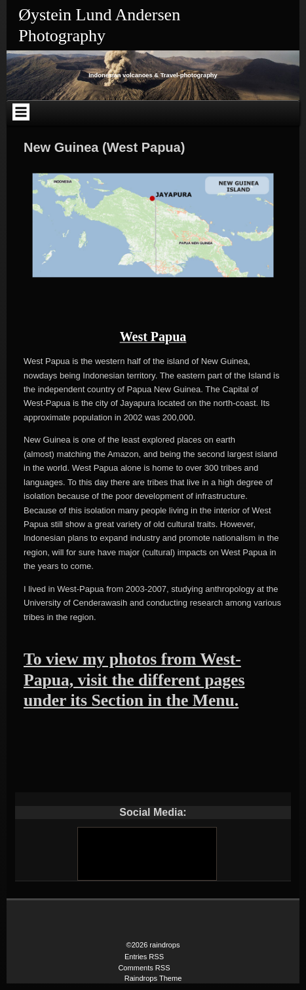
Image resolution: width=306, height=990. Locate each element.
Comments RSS (144, 968)
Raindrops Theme (153, 978)
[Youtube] (146, 854)
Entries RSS (144, 957)
